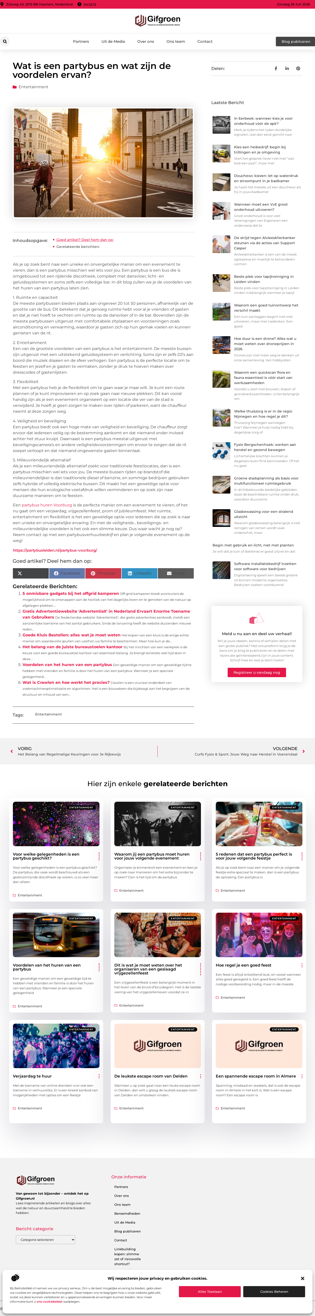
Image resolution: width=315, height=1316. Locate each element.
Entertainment (33, 87)
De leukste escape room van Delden (151, 1076)
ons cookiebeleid (49, 1301)
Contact (205, 41)
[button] (302, 1278)
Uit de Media (113, 41)
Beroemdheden (127, 1213)
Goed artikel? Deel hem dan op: (85, 239)
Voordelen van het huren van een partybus (67, 664)
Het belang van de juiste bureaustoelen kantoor (72, 647)
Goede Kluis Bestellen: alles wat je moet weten (72, 635)
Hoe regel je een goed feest (243, 965)
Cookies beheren (274, 1292)
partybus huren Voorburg (47, 505)
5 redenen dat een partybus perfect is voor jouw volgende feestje (254, 856)
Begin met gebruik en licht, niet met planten (253, 545)
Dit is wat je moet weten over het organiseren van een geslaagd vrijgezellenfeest (148, 969)
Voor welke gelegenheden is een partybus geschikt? (46, 856)
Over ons (145, 41)
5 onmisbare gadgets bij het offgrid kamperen (71, 593)
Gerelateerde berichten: (78, 246)
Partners (81, 41)
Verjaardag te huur (32, 1076)
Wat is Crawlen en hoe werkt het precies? (66, 682)
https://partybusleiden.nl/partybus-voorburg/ (55, 550)
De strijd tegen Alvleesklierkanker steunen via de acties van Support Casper (264, 243)
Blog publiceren (127, 1231)
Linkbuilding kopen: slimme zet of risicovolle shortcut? (127, 1256)
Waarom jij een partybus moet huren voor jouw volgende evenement (152, 856)
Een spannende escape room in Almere (256, 1076)
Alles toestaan (210, 1292)
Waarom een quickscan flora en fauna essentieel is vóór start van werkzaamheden (263, 377)
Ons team (176, 41)
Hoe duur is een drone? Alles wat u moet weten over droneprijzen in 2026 (265, 343)
